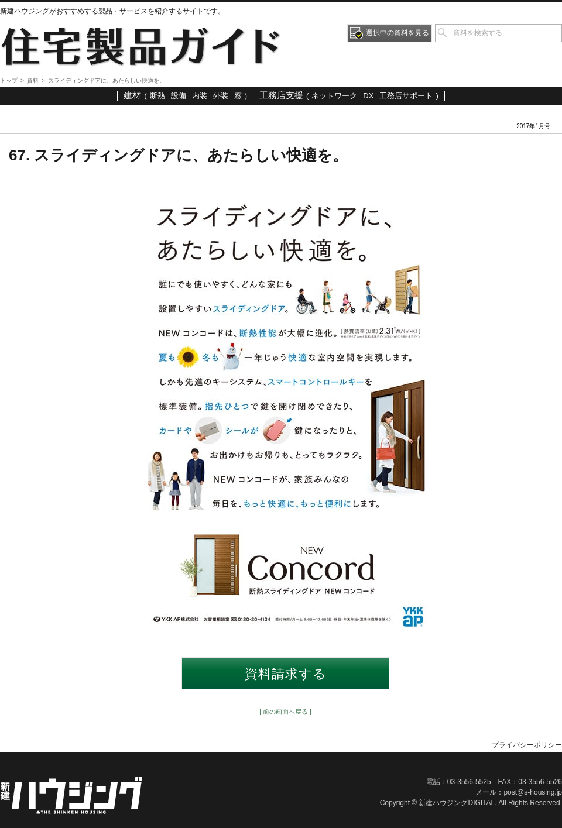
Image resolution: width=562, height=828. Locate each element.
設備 (178, 95)
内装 (199, 95)
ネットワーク (334, 95)
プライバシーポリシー (527, 745)
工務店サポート (406, 95)
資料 (33, 80)
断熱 (157, 95)
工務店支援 (281, 95)
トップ (9, 80)
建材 (132, 95)
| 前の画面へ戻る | (285, 711)
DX (368, 95)
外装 (220, 95)
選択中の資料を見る (397, 33)
